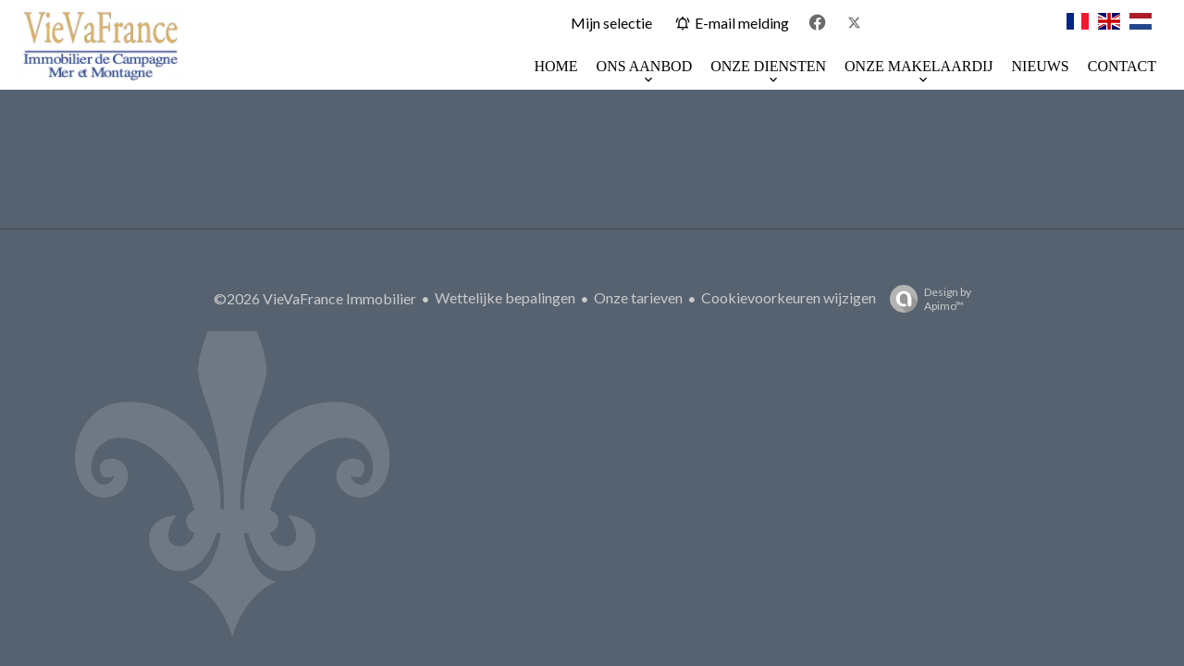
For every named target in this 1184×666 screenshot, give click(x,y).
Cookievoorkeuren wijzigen (788, 297)
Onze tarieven (638, 297)
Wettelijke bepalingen (505, 297)
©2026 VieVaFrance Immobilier (315, 298)
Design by (926, 299)
